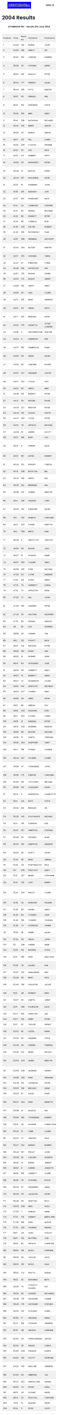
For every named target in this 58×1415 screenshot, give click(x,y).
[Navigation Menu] (50, 5)
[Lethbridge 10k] (19, 5)
